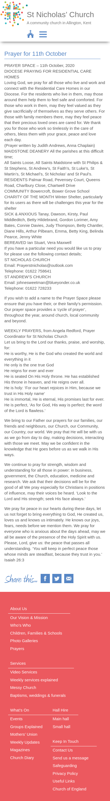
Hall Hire (60, 710)
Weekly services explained (34, 680)
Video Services (23, 672)
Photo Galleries (24, 640)
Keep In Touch (66, 741)
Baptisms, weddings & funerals (38, 695)
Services (18, 663)
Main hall (61, 718)
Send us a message (71, 758)
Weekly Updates (25, 742)
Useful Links (64, 781)
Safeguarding (65, 765)
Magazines (20, 749)
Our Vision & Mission (29, 617)
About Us (18, 608)
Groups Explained (26, 726)
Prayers (17, 648)
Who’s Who (20, 625)
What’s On (19, 710)
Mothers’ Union (23, 734)
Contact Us (63, 750)
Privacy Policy (65, 773)
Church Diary (22, 757)
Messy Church (23, 687)
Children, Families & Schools (36, 633)
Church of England (69, 789)
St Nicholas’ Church (60, 14)
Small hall (61, 726)
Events (16, 718)
